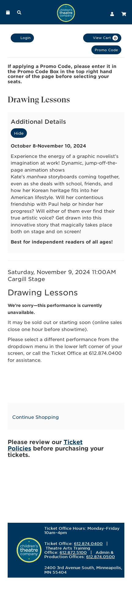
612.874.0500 (100, 556)
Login (22, 37)
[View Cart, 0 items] (102, 38)
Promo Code (106, 50)
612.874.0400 (88, 543)
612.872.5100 (73, 552)
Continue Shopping (35, 417)
